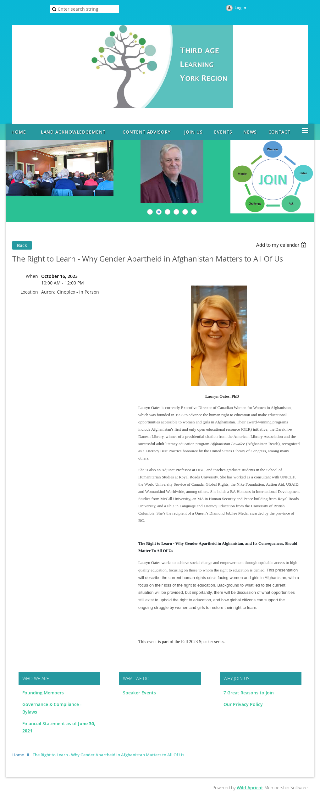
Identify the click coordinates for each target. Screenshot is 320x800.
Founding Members (43, 693)
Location (29, 292)
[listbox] (282, 245)
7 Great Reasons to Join (248, 693)
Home (18, 755)
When (32, 276)
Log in (240, 7)
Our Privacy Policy (243, 704)
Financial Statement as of (50, 723)
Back (22, 245)
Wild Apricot (250, 788)
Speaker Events (140, 693)
